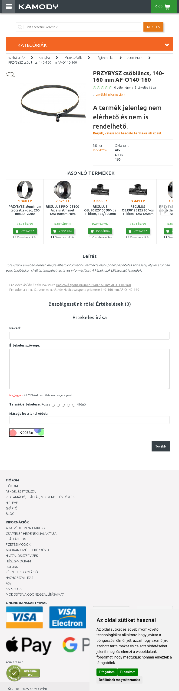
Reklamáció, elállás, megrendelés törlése (41, 497)
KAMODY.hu (38, 689)
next (165, 210)
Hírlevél (13, 503)
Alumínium (134, 58)
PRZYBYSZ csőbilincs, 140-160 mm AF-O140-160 (42, 62)
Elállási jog (16, 539)
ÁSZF (9, 583)
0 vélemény (122, 87)
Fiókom (12, 486)
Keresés (153, 27)
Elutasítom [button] (127, 672)
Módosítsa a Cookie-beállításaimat (35, 594)
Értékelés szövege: (24, 345)
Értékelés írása (145, 87)
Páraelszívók (73, 58)
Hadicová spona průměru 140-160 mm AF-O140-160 (93, 285)
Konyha (44, 58)
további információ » (110, 94)
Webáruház (16, 58)
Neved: (15, 328)
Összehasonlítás (24, 237)
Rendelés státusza (21, 491)
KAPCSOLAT (14, 589)
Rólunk (12, 567)
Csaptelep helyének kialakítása (31, 533)
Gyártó (11, 508)
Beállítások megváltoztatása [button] (119, 680)
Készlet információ (22, 572)
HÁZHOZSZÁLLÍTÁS (19, 578)
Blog (10, 514)
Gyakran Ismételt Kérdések (27, 550)
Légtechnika (104, 58)
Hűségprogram (18, 561)
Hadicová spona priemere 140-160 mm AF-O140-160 (101, 290)
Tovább (160, 446)
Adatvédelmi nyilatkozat (26, 528)
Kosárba (24, 231)
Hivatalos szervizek (22, 556)
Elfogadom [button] (107, 672)
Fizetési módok (18, 544)
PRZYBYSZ (100, 150)
